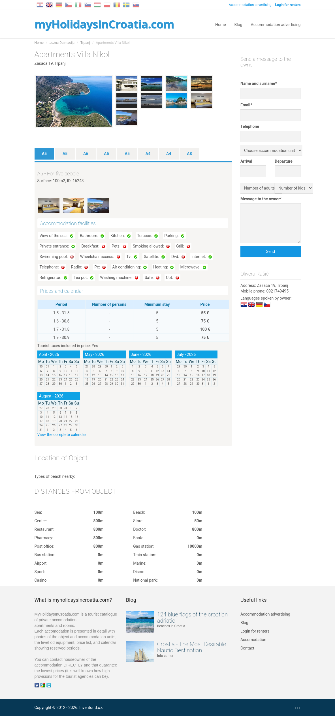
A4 (148, 153)
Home (220, 24)
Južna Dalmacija (62, 43)
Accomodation (253, 639)
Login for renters (255, 631)
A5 (44, 153)
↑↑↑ (298, 707)
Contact (247, 648)
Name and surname (258, 83)
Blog (238, 24)
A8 (189, 153)
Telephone (249, 126)
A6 (85, 153)
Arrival (246, 161)
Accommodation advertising (250, 5)
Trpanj (85, 43)
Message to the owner (260, 199)
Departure (284, 161)
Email (246, 105)
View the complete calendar (61, 434)
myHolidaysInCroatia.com (104, 24)
